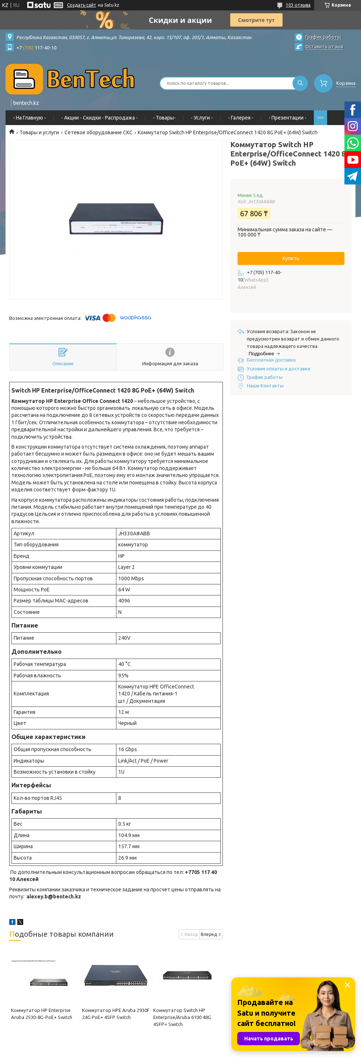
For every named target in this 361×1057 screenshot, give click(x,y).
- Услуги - (202, 117)
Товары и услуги (39, 132)
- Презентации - (287, 117)
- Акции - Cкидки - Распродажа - (99, 117)
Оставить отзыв (324, 46)
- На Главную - (29, 117)
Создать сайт (81, 5)
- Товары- (164, 117)
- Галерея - (240, 117)
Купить (291, 258)
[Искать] (300, 83)
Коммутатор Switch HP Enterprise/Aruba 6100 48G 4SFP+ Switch (182, 1017)
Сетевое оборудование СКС (98, 132)
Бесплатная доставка (271, 360)
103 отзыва (298, 5)
